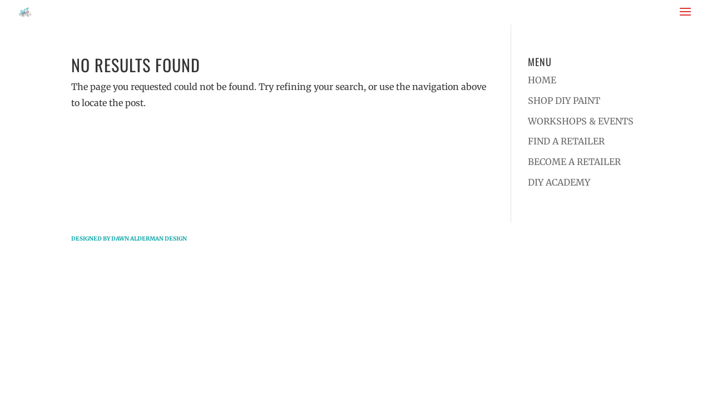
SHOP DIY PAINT (564, 100)
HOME (542, 80)
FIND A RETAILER (566, 141)
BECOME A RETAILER (574, 161)
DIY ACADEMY (559, 182)
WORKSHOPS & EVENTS (581, 121)
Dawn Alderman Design (149, 238)
